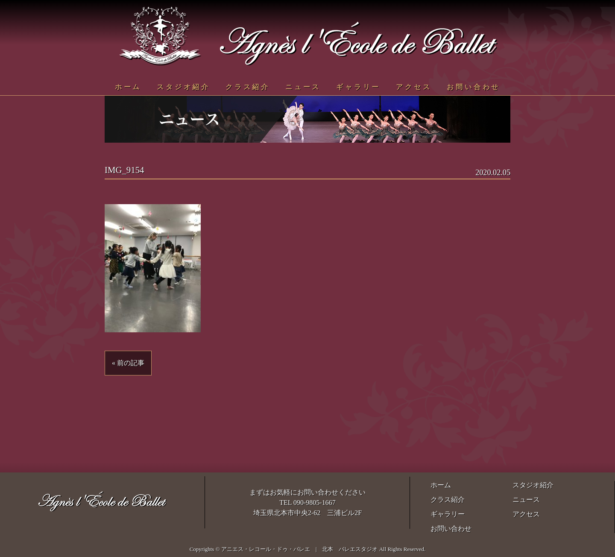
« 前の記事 (128, 362)
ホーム (128, 87)
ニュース (303, 87)
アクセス (413, 87)
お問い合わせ (473, 87)
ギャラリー (358, 87)
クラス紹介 (248, 87)
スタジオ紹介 (183, 87)
